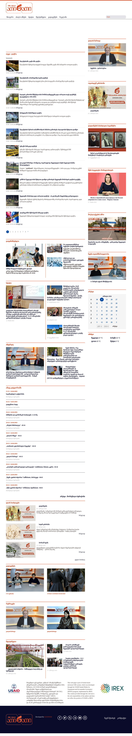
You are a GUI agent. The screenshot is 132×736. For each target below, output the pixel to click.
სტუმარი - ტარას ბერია (98, 68)
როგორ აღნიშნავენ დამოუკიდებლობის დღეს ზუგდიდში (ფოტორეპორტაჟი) (73, 647)
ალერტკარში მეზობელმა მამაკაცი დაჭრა (34, 213)
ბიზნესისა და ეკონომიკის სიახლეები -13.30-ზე (21, 415)
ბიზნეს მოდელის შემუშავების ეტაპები (19, 269)
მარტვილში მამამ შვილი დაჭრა (31, 113)
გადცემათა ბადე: (12, 404)
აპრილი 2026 (107, 296)
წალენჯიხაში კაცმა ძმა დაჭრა (30, 61)
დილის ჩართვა (10, 631)
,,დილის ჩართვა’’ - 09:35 (14, 456)
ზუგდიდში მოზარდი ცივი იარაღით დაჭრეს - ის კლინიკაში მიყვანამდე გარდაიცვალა (49, 196)
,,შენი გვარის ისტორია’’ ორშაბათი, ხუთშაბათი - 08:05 (24, 488)
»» (122, 296)
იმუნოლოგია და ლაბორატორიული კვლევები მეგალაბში (73, 260)
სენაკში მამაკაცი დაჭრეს (28, 146)
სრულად (19, 73)
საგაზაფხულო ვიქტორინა (15, 394)
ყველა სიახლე (80, 559)
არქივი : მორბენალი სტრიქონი (72, 496)
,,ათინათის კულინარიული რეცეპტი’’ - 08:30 (21, 446)
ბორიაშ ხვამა (43, 543)
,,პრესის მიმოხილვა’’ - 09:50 (15, 425)
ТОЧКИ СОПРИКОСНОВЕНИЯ (56, 593)
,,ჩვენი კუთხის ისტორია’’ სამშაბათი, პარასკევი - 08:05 (24, 477)
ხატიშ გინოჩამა (44, 524)
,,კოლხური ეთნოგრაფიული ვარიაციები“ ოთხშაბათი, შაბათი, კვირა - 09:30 (32, 467)
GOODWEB (48, 717)
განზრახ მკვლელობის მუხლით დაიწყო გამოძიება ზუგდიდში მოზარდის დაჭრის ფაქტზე (50, 179)
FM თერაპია (10, 593)
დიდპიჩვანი (43, 506)
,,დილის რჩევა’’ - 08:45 (14, 436)
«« (91, 296)
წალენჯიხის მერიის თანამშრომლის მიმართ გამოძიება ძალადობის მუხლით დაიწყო (49, 129)
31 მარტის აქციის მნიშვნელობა (101, 281)
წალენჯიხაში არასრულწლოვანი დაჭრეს (34, 78)
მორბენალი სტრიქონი (12, 397)
